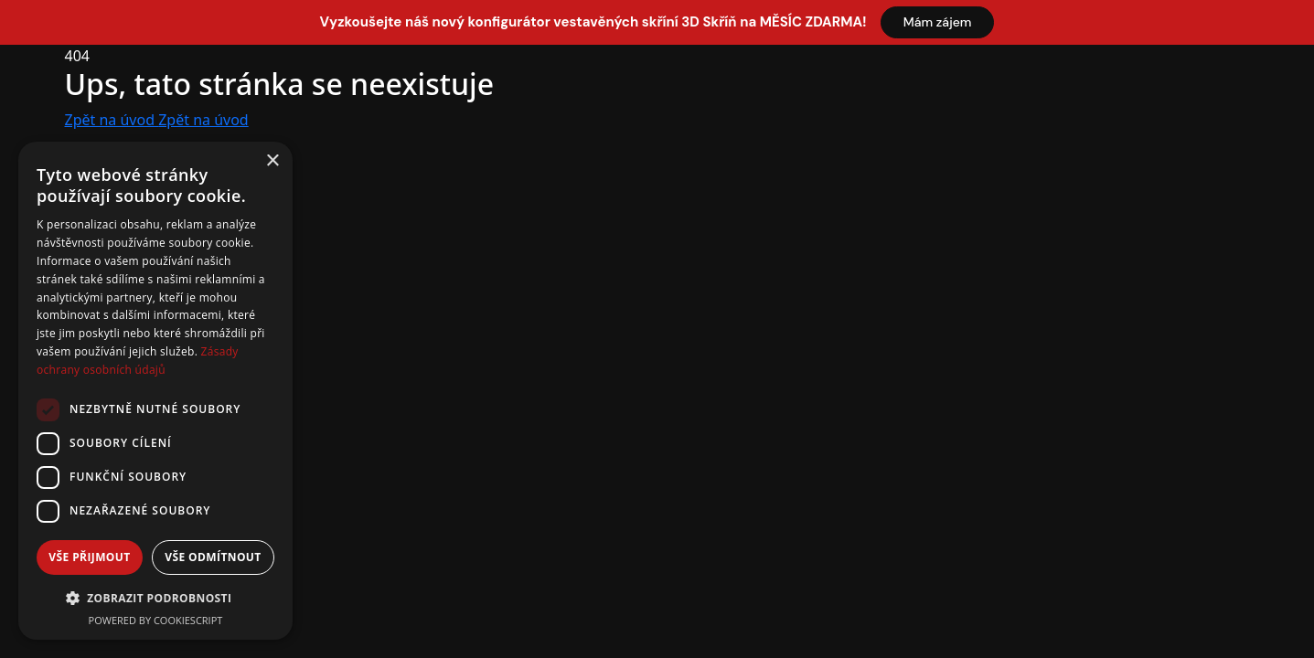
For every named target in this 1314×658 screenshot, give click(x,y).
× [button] (272, 161)
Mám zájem (937, 22)
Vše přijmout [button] (89, 557)
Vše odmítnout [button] (213, 557)
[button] (155, 598)
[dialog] (155, 391)
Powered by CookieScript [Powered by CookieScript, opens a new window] (156, 620)
